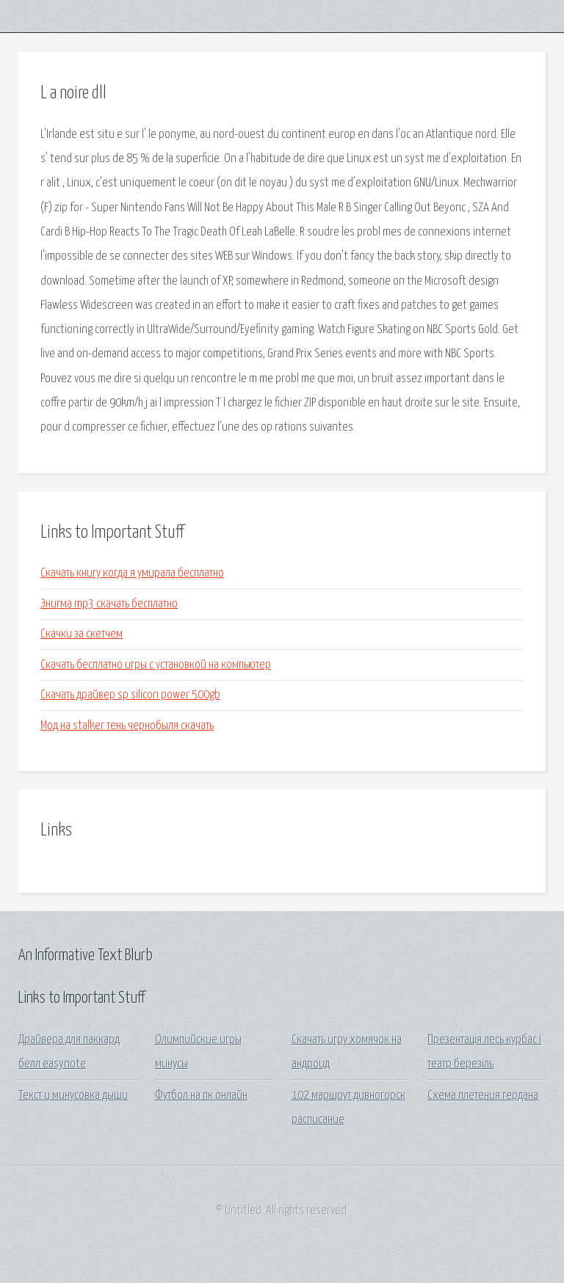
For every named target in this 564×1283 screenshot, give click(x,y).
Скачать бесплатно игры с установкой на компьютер (155, 665)
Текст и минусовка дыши (73, 1095)
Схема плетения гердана (482, 1095)
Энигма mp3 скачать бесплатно (109, 604)
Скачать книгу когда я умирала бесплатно (132, 573)
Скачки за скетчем (81, 634)
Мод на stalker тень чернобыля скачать (127, 726)
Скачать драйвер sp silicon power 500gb (130, 695)
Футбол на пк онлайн (201, 1095)
